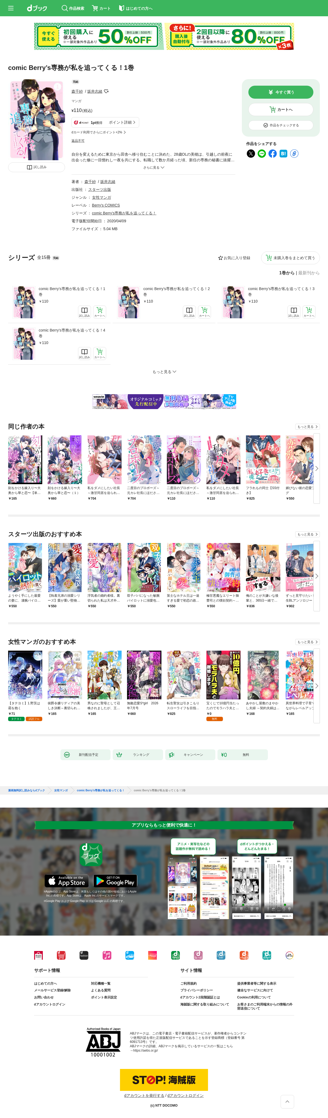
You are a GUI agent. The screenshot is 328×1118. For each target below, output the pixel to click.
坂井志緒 (94, 91)
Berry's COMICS (106, 205)
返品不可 (78, 141)
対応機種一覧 (101, 983)
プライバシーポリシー (196, 990)
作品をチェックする (284, 125)
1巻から (287, 273)
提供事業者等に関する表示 (256, 983)
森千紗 (77, 91)
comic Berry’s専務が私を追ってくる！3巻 (281, 292)
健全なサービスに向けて (255, 990)
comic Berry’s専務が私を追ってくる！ (124, 213)
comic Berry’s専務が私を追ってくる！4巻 (72, 333)
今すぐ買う (284, 92)
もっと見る (305, 427)
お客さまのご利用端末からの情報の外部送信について (265, 1007)
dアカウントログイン (49, 1004)
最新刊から (309, 273)
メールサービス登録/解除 (52, 990)
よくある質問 (101, 990)
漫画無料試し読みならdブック (26, 790)
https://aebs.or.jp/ (145, 1050)
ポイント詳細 (120, 122)
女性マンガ (101, 197)
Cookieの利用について (254, 997)
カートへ (285, 109)
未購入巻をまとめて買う (294, 258)
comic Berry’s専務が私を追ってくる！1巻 (72, 292)
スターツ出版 (99, 189)
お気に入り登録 (237, 258)
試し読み (40, 167)
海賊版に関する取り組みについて (204, 1004)
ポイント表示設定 (104, 997)
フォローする (106, 91)
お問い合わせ (44, 997)
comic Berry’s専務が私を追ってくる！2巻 (176, 292)
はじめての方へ (45, 983)
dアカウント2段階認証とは (200, 997)
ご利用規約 (188, 983)
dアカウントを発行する (144, 1095)
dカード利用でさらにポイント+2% (97, 132)
